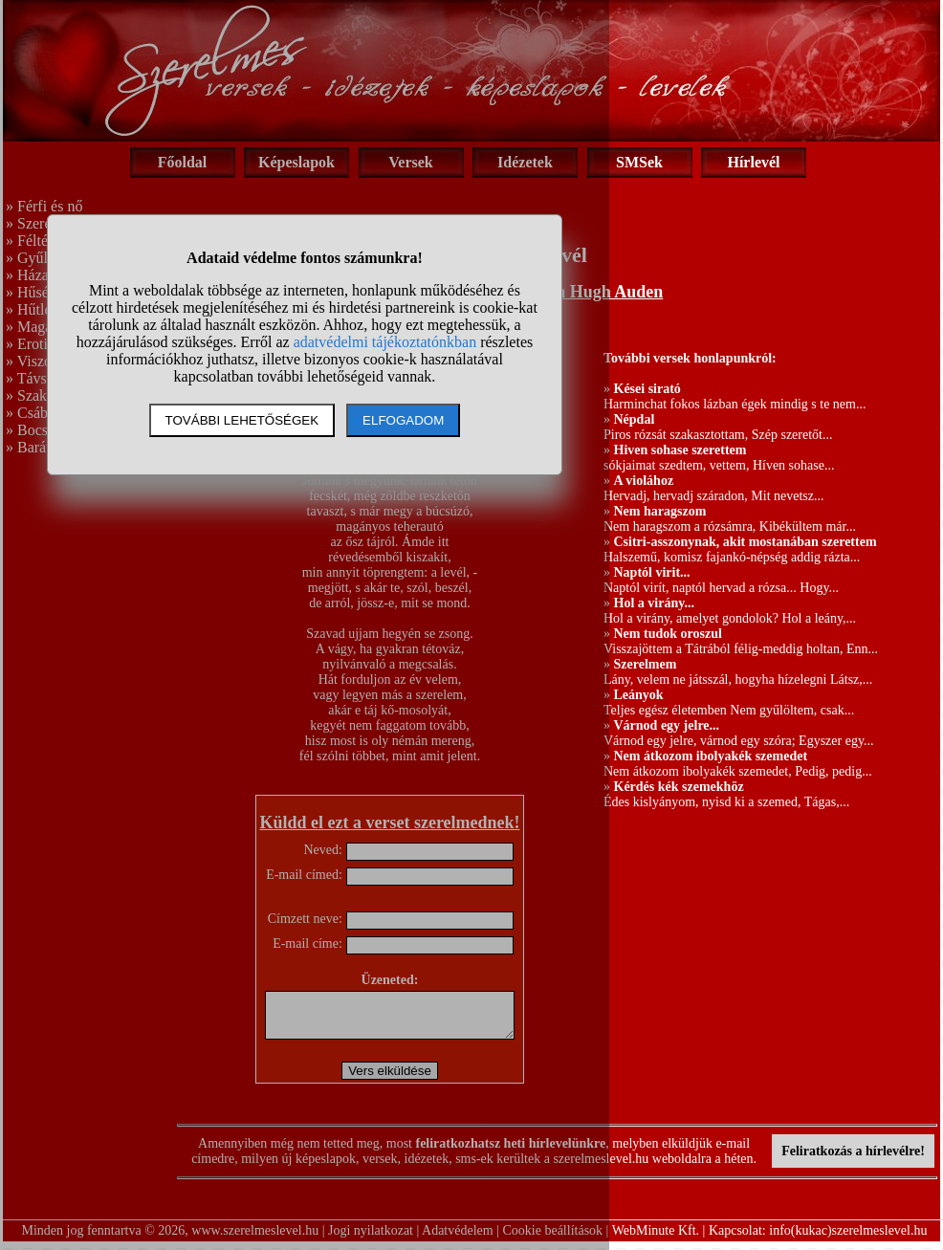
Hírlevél (753, 162)
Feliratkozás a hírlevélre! (853, 1159)
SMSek (639, 162)
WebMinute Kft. (655, 1239)
